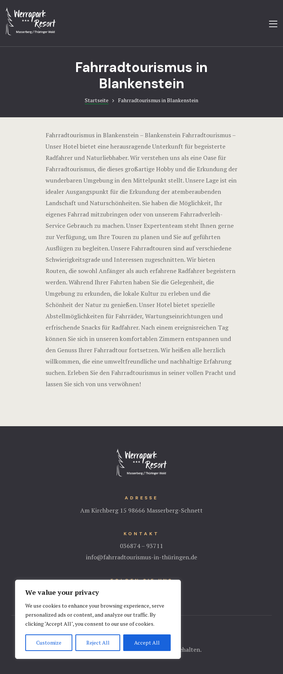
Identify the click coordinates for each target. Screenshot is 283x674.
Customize (48, 642)
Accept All (147, 642)
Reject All (98, 642)
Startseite (97, 100)
